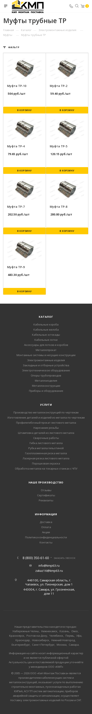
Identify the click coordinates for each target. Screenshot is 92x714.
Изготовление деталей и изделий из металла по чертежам (46, 417)
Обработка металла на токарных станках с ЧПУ (46, 468)
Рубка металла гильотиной (46, 448)
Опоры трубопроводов (46, 375)
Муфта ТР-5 (58, 146)
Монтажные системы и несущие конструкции (46, 355)
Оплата (46, 527)
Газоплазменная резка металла (46, 453)
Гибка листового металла (46, 443)
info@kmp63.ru (49, 565)
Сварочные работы (46, 438)
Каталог (46, 317)
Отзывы (46, 490)
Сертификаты (46, 495)
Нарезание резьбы (46, 428)
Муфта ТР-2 (58, 86)
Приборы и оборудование (46, 391)
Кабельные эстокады (46, 334)
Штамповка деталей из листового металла (46, 433)
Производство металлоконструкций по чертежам (46, 412)
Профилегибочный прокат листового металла (46, 422)
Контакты (46, 542)
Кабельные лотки (46, 340)
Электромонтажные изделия (46, 360)
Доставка (46, 522)
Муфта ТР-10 (16, 86)
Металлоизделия (46, 380)
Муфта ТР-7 (16, 207)
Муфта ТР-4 (16, 146)
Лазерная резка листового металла (46, 458)
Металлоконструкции (46, 386)
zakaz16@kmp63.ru (49, 571)
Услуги (46, 404)
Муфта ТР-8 (58, 207)
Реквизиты (46, 500)
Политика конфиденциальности (46, 537)
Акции (46, 532)
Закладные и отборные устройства (46, 365)
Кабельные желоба (46, 329)
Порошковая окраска (46, 463)
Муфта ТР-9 (16, 267)
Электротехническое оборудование (46, 370)
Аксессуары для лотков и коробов (46, 345)
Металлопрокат (46, 350)
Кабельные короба (46, 324)
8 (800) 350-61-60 (36, 558)
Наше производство (46, 482)
